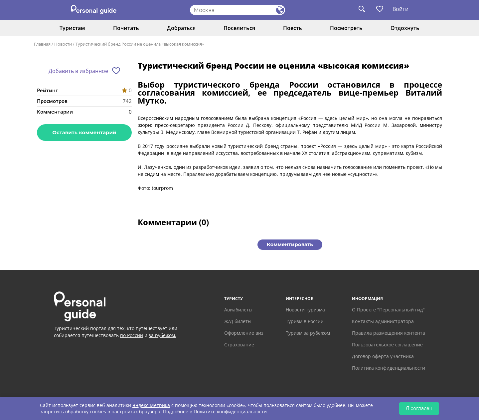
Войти (400, 9)
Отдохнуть (405, 28)
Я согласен (419, 408)
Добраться (181, 28)
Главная (42, 44)
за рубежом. (162, 335)
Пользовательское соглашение (387, 344)
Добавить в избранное (78, 71)
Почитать (126, 28)
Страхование (239, 344)
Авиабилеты (238, 309)
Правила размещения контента (388, 333)
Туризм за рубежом (308, 333)
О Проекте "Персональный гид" (388, 309)
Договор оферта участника (383, 356)
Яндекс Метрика (151, 405)
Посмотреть (346, 28)
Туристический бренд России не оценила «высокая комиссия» (140, 44)
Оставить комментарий (84, 132)
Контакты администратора (383, 321)
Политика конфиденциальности (388, 368)
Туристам (72, 28)
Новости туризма (305, 309)
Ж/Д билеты (237, 321)
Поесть (292, 28)
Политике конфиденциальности (230, 411)
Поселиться (239, 28)
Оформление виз (243, 333)
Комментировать (290, 244)
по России (131, 335)
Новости (63, 44)
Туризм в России (305, 321)
